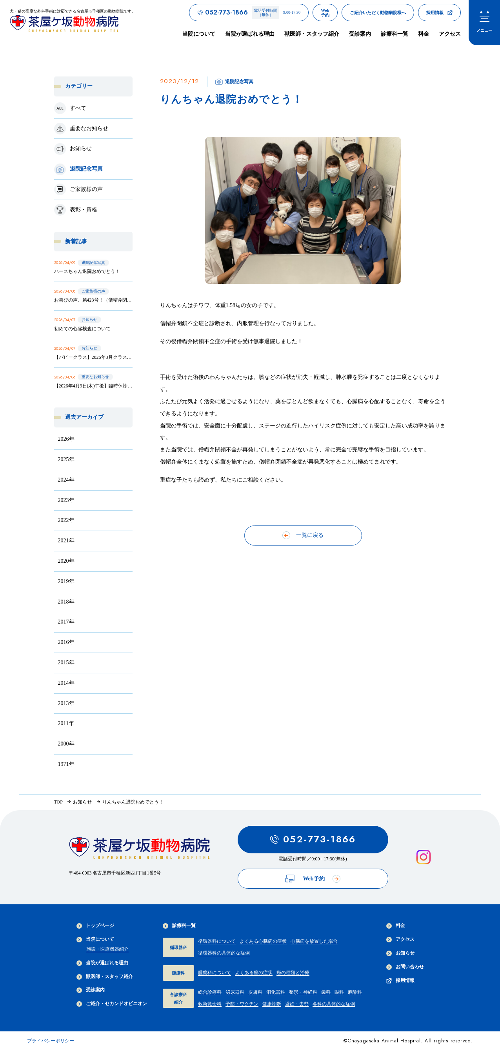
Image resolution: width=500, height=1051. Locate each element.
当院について (95, 939)
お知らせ (400, 953)
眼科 (339, 992)
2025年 (66, 459)
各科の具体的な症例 (334, 1004)
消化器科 (275, 992)
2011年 (66, 723)
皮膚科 (255, 992)
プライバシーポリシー (50, 1041)
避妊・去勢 (297, 1004)
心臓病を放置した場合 (314, 941)
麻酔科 (355, 992)
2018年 (66, 602)
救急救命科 (210, 1004)
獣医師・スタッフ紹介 (311, 34)
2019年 (66, 581)
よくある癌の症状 (254, 972)
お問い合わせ (405, 967)
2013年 (66, 703)
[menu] (484, 22)
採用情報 (400, 981)
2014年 (66, 683)
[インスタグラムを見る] (423, 857)
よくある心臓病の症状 (263, 941)
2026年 (66, 439)
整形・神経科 (303, 992)
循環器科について (217, 941)
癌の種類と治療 (292, 972)
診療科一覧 (179, 926)
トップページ (95, 926)
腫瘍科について (214, 972)
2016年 (66, 642)
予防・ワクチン (241, 1004)
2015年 (66, 663)
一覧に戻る (303, 535)
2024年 (66, 480)
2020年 (66, 561)
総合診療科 (210, 992)
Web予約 (312, 879)
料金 (423, 34)
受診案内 (360, 34)
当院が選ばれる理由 (250, 34)
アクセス (450, 34)
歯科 (326, 992)
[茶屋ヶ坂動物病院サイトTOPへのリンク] (72, 22)
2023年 (66, 500)
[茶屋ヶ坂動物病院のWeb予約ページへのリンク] (325, 12)
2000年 (66, 744)
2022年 (66, 520)
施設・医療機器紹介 (107, 949)
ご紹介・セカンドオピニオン (111, 1004)
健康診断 (271, 1004)
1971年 (66, 764)
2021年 (66, 541)
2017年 (66, 622)
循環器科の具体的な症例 (224, 953)
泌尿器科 (234, 992)
